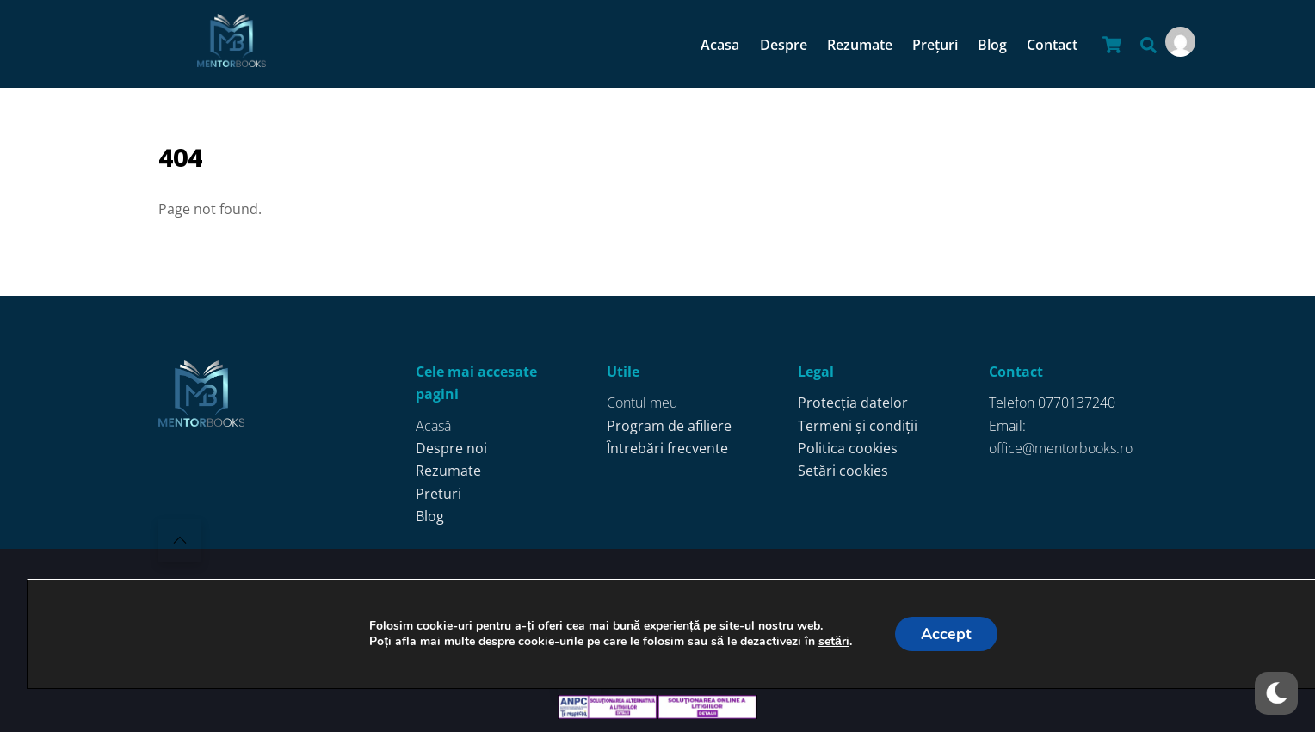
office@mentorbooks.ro (1061, 448)
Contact (1052, 44)
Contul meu (642, 402)
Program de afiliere (669, 425)
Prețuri (935, 44)
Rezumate (859, 44)
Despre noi (451, 448)
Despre (783, 44)
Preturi (438, 493)
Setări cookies (843, 470)
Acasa (720, 44)
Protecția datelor (853, 402)
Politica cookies (848, 448)
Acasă (433, 425)
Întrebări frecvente (667, 448)
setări (833, 641)
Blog (992, 44)
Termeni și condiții (857, 425)
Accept (945, 634)
